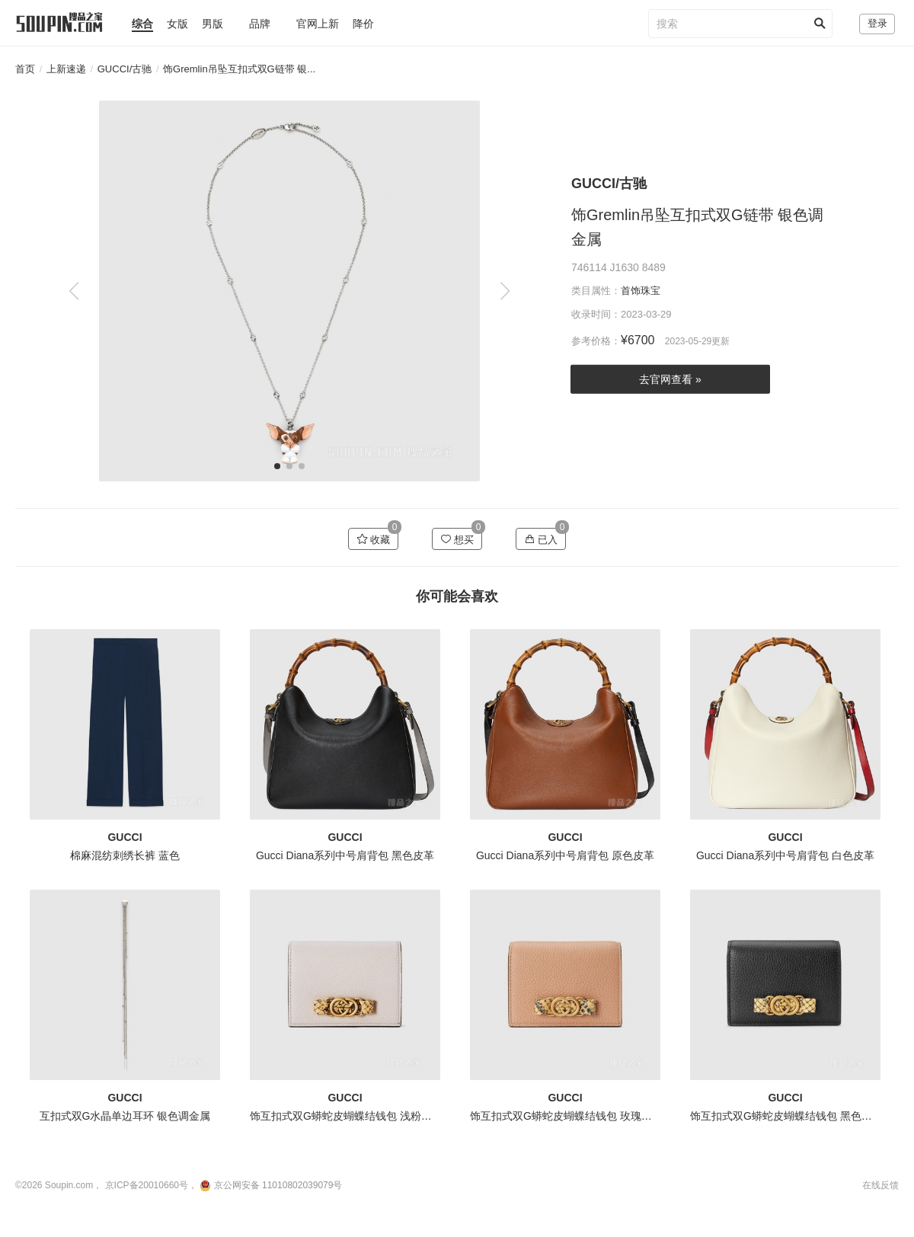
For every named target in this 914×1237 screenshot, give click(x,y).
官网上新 (317, 24)
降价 (363, 24)
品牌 (259, 24)
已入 (541, 539)
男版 (212, 24)
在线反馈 (880, 1185)
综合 (142, 24)
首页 (25, 69)
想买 (457, 539)
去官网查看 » (670, 379)
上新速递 (66, 69)
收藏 (373, 539)
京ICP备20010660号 (146, 1185)
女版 (177, 24)
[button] (504, 291)
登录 (877, 23)
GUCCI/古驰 (124, 69)
